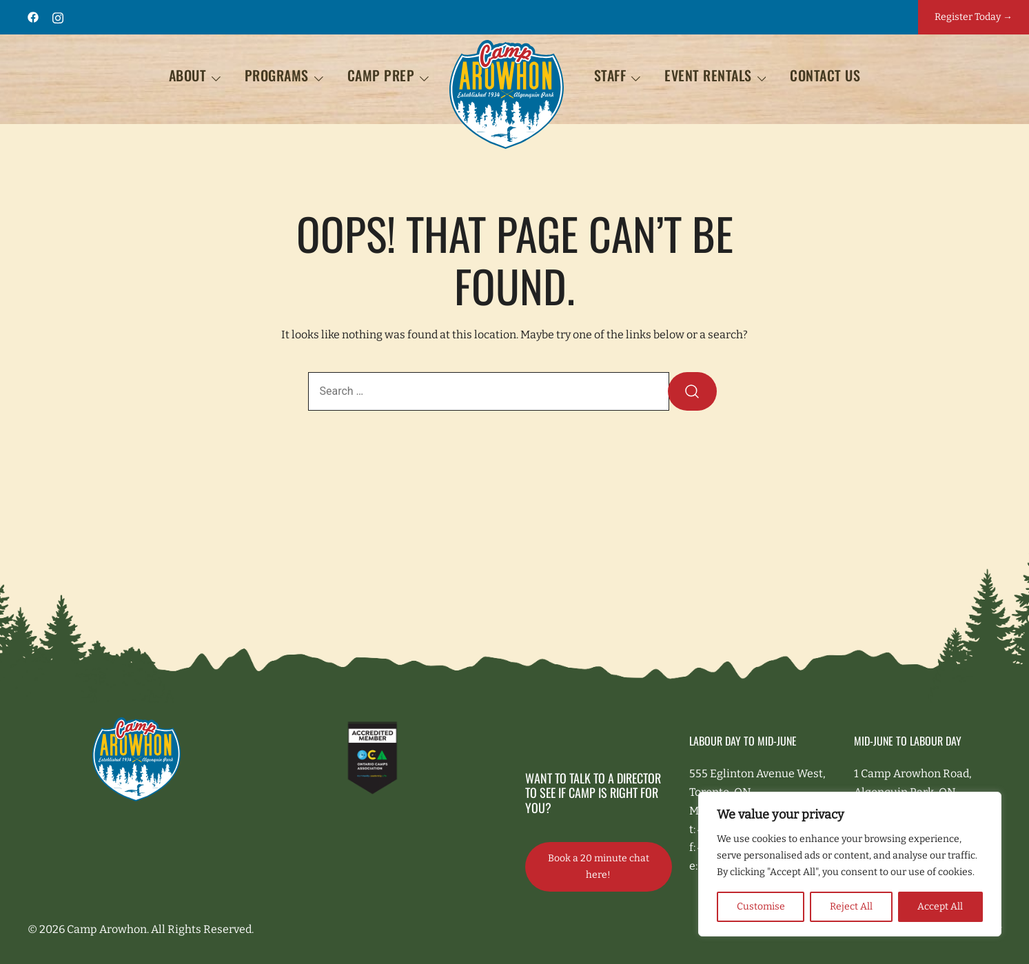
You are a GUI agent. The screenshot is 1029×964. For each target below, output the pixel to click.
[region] (849, 864)
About (188, 75)
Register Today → (973, 17)
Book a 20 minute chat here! (598, 866)
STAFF (610, 75)
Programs (277, 75)
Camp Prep (381, 75)
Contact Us (825, 75)
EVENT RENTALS (708, 75)
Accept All (940, 906)
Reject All (851, 906)
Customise (761, 906)
